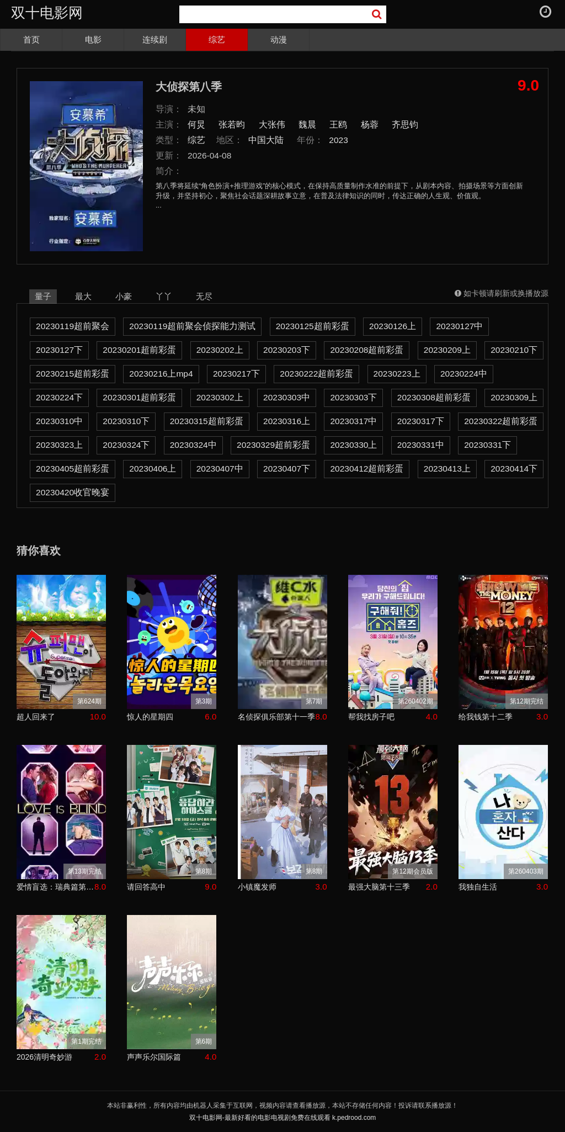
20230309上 (514, 397)
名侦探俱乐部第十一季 (276, 716)
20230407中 (219, 468)
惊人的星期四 (150, 716)
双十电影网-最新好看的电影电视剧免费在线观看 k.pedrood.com (282, 1118)
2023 (338, 140)
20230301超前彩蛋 (139, 397)
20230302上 (219, 397)
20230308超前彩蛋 (434, 397)
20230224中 (463, 373)
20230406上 (152, 468)
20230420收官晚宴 (72, 492)
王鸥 (338, 124)
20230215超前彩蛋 (72, 373)
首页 (31, 39)
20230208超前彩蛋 (366, 350)
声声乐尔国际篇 (154, 1056)
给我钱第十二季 (486, 716)
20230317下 (420, 421)
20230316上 (286, 421)
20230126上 (392, 326)
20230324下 (126, 444)
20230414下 (514, 468)
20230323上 (59, 444)
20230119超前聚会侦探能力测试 (192, 326)
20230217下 (236, 373)
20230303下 (353, 397)
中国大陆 (266, 140)
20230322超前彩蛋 (500, 421)
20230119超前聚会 (72, 326)
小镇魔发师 (257, 886)
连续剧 (154, 39)
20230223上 (397, 373)
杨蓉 (370, 124)
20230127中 (459, 326)
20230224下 (59, 397)
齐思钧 (405, 124)
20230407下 (286, 468)
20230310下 (126, 421)
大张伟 (272, 124)
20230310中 (59, 421)
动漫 (278, 39)
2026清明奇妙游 (44, 1056)
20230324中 (193, 444)
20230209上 (447, 350)
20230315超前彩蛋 (206, 421)
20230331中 (420, 444)
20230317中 (353, 421)
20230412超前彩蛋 (366, 468)
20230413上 (447, 468)
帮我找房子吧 (371, 716)
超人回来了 (36, 716)
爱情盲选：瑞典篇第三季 (55, 886)
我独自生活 (478, 886)
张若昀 (231, 124)
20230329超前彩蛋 (273, 444)
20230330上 (353, 444)
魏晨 (307, 124)
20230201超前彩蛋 (139, 350)
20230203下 (286, 350)
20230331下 (487, 444)
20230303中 (286, 397)
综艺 (217, 39)
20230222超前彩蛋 (316, 373)
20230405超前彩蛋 (72, 468)
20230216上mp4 (161, 373)
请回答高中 (146, 886)
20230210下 (514, 350)
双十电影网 (47, 12)
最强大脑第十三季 (379, 886)
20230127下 (59, 350)
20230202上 (219, 350)
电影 (93, 39)
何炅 (196, 124)
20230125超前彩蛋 (312, 326)
